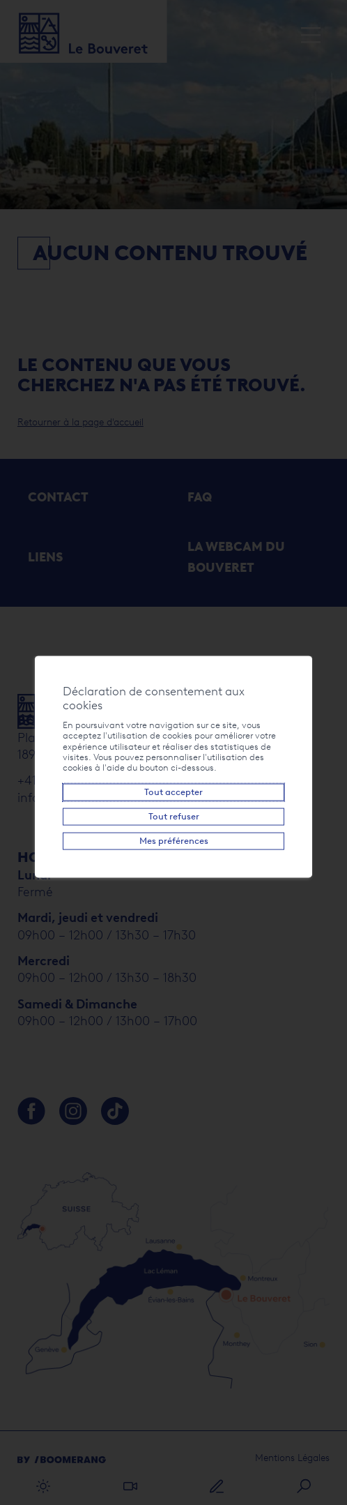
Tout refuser (173, 816)
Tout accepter (173, 792)
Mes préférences (173, 840)
